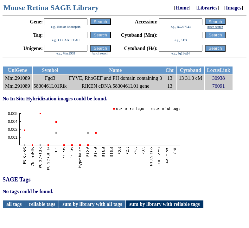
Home (182, 7)
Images (233, 7)
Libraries (207, 7)
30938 (218, 78)
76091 (218, 86)
